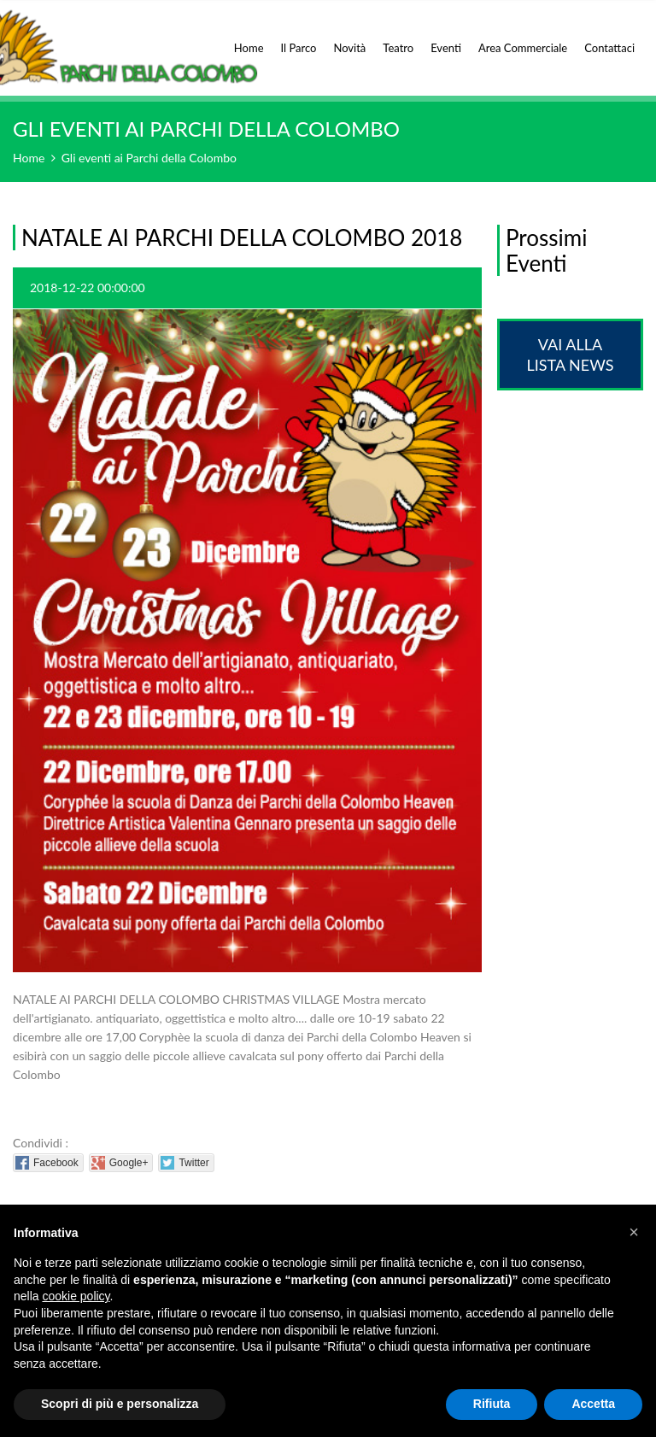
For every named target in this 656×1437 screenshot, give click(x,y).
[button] (633, 1232)
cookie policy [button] (75, 1296)
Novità (349, 38)
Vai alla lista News (569, 354)
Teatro (398, 38)
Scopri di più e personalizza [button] (119, 1404)
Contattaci (609, 48)
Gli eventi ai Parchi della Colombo (149, 157)
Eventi (445, 38)
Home (249, 38)
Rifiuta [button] (492, 1404)
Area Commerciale (522, 38)
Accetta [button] (593, 1404)
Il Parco (299, 38)
